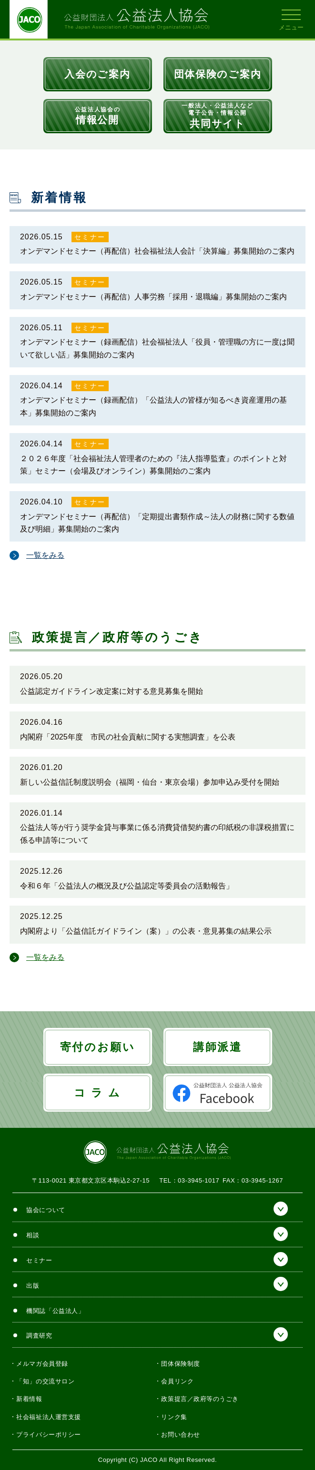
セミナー (89, 237)
